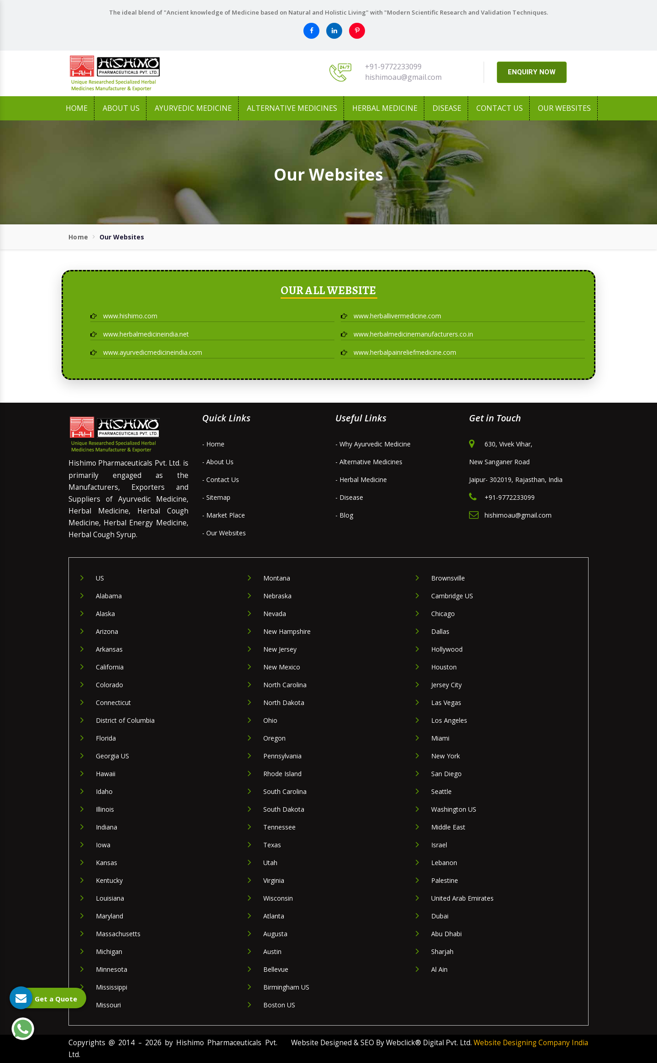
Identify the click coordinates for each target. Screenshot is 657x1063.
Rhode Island (282, 773)
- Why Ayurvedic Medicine (373, 444)
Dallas (440, 631)
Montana (276, 578)
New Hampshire (287, 631)
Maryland (109, 916)
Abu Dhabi (446, 933)
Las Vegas (446, 702)
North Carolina (285, 684)
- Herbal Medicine (361, 479)
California (110, 667)
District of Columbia (125, 720)
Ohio (270, 720)
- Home (213, 444)
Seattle (441, 791)
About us (121, 108)
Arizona (107, 631)
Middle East (448, 827)
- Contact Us (220, 479)
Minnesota (111, 969)
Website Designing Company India (531, 1042)
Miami (440, 738)
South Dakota (283, 809)
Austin (272, 951)
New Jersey (280, 649)
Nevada (274, 613)
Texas (272, 844)
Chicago (443, 613)
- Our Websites (224, 533)
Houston (444, 667)
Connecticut (113, 702)
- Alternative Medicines (368, 461)
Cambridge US (452, 595)
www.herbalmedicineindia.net (139, 334)
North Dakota (283, 702)
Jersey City (446, 684)
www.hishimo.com (123, 315)
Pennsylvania (282, 756)
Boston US (279, 1005)
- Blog (344, 515)
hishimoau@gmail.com (403, 77)
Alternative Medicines (292, 108)
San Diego (446, 773)
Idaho (104, 791)
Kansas (106, 862)
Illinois (105, 809)
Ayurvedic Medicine (193, 108)
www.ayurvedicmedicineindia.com (146, 352)
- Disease (349, 497)
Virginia (273, 880)
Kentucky (109, 880)
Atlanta (273, 916)
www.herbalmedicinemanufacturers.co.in (407, 334)
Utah (270, 862)
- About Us (218, 461)
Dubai (439, 916)
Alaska (105, 613)
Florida (106, 738)
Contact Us (499, 108)
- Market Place (223, 515)
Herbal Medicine (384, 108)
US (100, 578)
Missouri (108, 1005)
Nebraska (277, 595)
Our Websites (564, 108)
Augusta (275, 933)
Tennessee (279, 827)
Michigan (109, 951)
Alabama (109, 595)
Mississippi (111, 987)
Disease (447, 108)
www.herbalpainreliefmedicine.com (398, 352)
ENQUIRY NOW (532, 72)
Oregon (274, 738)
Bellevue (275, 969)
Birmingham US (286, 987)
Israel (439, 844)
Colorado (109, 684)
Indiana (106, 827)
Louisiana (110, 898)
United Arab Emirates (462, 898)
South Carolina (285, 791)
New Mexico (281, 667)
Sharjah (442, 951)
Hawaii (105, 773)
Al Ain (439, 969)
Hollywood (447, 649)
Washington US (453, 809)
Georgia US (112, 756)
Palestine (444, 880)
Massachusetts (118, 933)
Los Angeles (449, 720)
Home (77, 108)
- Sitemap (216, 497)
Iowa (103, 844)
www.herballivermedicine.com (391, 315)
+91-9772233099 (393, 67)
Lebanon (444, 862)
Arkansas (109, 649)
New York (445, 756)
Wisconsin (278, 898)
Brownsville (448, 578)
